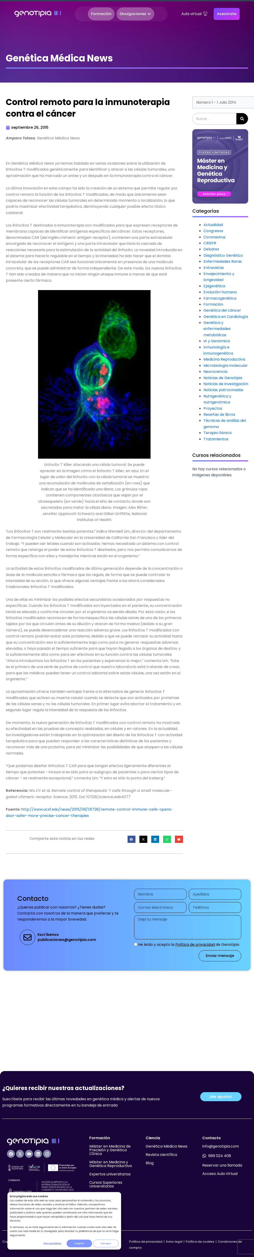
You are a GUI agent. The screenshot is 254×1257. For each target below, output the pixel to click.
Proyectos (212, 408)
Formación (213, 304)
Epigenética (214, 286)
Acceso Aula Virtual (220, 1173)
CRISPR (209, 243)
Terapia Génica (217, 432)
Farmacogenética (219, 298)
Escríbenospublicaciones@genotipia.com (67, 937)
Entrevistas (213, 267)
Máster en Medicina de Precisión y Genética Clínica (110, 1150)
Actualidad (213, 224)
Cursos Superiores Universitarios (105, 1184)
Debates (211, 249)
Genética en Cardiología (225, 316)
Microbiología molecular (225, 365)
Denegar (106, 1243)
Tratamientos (215, 439)
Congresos (213, 230)
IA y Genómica (216, 341)
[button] (131, 839)
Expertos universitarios (110, 1174)
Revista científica (161, 1154)
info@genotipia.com (220, 1146)
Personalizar (53, 1243)
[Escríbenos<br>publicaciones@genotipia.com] (27, 937)
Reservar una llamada (222, 1165)
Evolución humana (220, 292)
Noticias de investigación (225, 384)
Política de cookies (200, 1242)
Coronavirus (214, 237)
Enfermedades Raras (222, 261)
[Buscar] (242, 118)
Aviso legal (174, 1242)
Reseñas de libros (219, 414)
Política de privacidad (195, 944)
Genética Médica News (166, 1146)
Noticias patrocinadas (223, 390)
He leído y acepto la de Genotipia (188, 944)
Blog (150, 1163)
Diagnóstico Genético (223, 255)
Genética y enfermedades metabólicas (217, 329)
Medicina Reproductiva (224, 359)
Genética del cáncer (222, 310)
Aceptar (79, 1243)
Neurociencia (215, 371)
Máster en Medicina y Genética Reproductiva (110, 1163)
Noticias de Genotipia (222, 378)
